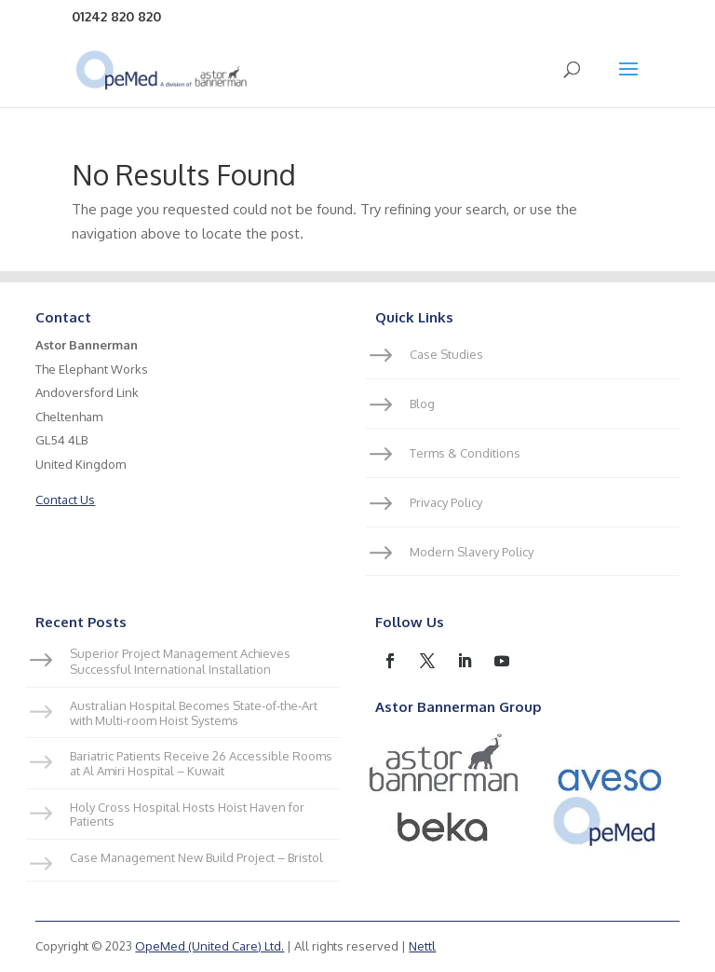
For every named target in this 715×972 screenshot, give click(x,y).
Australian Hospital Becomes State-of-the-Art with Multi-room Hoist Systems (193, 713)
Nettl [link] (422, 945)
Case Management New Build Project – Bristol (196, 857)
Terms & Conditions (465, 452)
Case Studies (446, 354)
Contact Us (65, 499)
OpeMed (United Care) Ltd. (209, 945)
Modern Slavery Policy (471, 551)
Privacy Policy (446, 502)
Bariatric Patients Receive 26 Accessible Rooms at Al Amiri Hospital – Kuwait (201, 763)
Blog (422, 403)
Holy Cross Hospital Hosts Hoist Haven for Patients (187, 814)
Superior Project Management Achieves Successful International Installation (180, 661)
